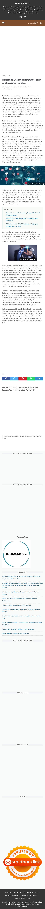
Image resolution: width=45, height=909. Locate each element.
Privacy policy (34, 895)
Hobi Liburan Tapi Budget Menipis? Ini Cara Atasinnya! (16, 605)
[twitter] (14, 378)
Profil (28, 898)
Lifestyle (22, 892)
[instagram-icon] (20, 17)
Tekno (16, 892)
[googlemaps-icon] (25, 17)
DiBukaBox (22, 3)
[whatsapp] (31, 378)
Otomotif (7, 895)
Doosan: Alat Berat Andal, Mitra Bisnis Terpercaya (15, 633)
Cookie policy (24, 895)
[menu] (4, 23)
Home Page (8, 892)
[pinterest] (22, 378)
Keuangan (29, 892)
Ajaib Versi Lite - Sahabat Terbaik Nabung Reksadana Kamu (18, 629)
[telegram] (39, 378)
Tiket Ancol (15, 895)
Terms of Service (20, 898)
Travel (36, 892)
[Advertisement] (22, 50)
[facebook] (6, 378)
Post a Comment (7, 89)
